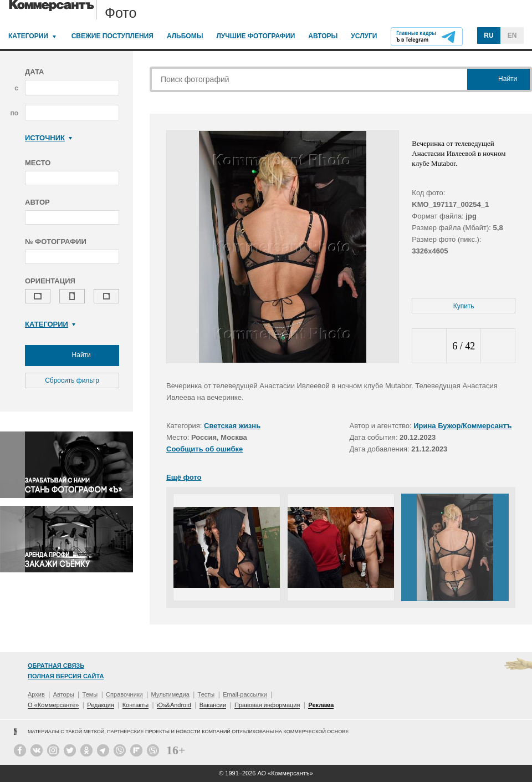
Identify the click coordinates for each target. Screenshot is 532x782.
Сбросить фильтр (72, 380)
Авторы (322, 36)
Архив (36, 694)
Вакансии (213, 705)
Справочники (124, 694)
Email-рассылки (245, 694)
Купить (463, 306)
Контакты (135, 705)
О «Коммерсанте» (53, 705)
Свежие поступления (112, 36)
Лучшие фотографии (255, 36)
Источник (48, 138)
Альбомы (185, 36)
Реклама (321, 705)
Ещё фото (183, 477)
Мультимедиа (170, 694)
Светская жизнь (232, 426)
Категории (28, 36)
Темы (90, 694)
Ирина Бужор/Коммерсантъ (462, 426)
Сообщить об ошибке (204, 449)
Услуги (364, 36)
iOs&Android (174, 705)
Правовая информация (267, 705)
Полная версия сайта (66, 676)
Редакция (100, 705)
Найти (72, 355)
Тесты (206, 694)
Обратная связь (56, 665)
